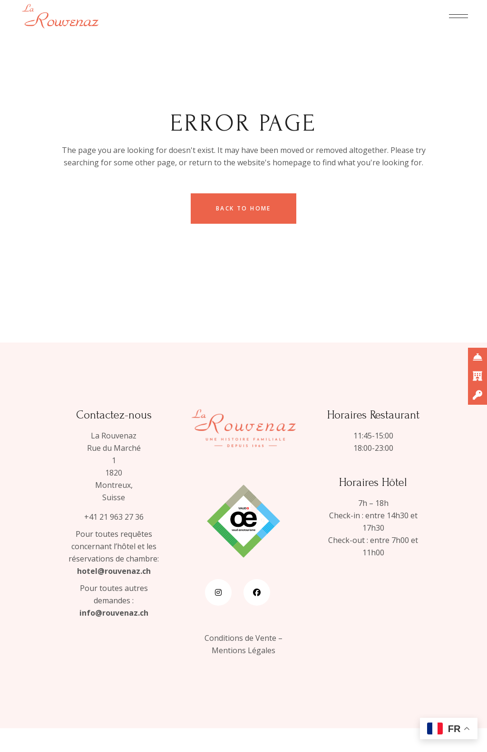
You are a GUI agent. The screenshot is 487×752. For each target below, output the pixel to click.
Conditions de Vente (240, 638)
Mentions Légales (243, 650)
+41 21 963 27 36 (114, 517)
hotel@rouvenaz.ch (114, 571)
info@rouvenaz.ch (113, 613)
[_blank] (477, 357)
